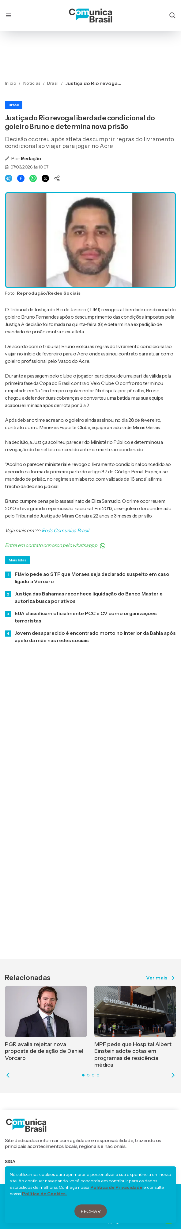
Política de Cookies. (44, 1193)
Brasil (14, 105)
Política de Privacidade (116, 1187)
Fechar (91, 1211)
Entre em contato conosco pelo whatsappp (55, 545)
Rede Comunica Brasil (65, 530)
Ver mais (161, 978)
